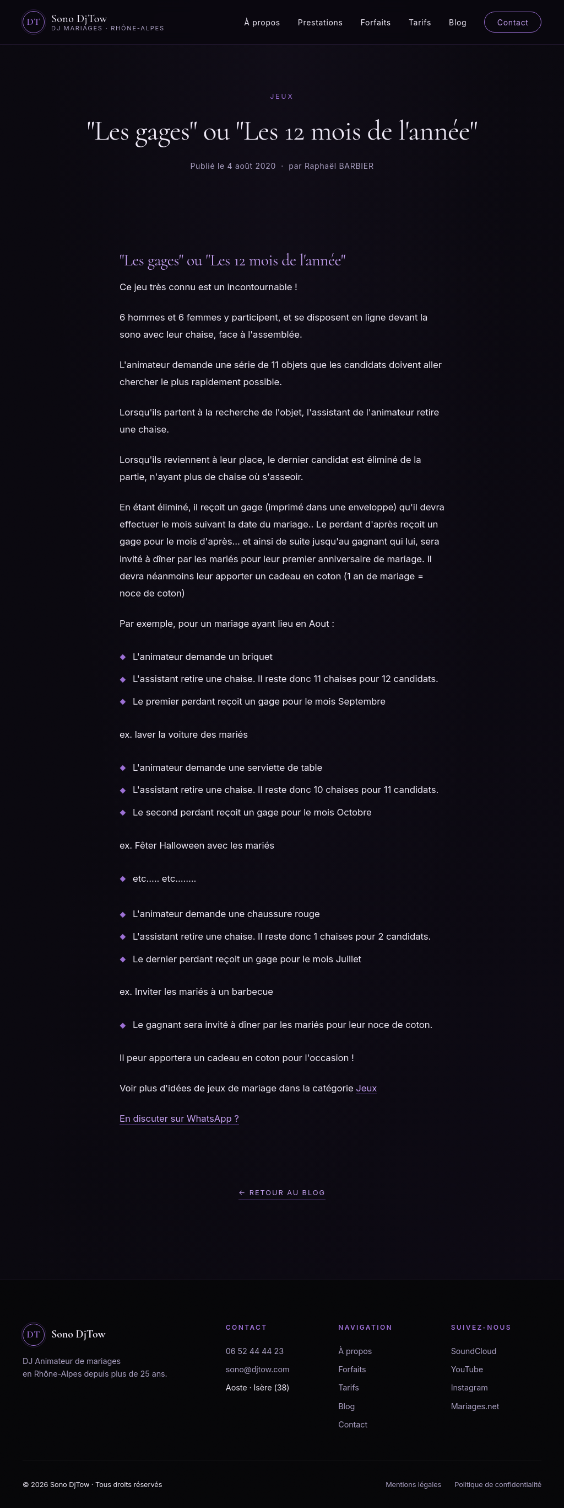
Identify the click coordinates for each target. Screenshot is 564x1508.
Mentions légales (413, 1484)
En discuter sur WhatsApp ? (179, 1118)
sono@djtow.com (258, 1369)
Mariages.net (475, 1406)
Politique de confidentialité (497, 1484)
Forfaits (376, 22)
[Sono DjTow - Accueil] (94, 22)
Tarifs (420, 22)
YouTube (467, 1369)
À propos (262, 22)
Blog (458, 22)
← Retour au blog (282, 1193)
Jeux (366, 1088)
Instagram (469, 1387)
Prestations (320, 22)
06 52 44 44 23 (255, 1351)
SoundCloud (474, 1351)
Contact (513, 22)
